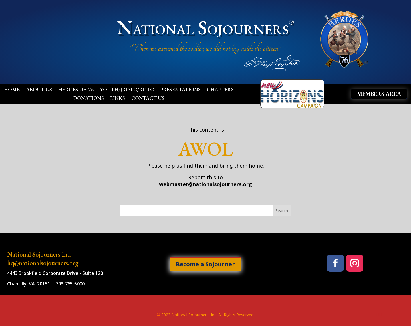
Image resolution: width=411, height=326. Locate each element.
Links (117, 98)
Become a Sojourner (205, 264)
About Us (39, 90)
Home (12, 90)
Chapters (220, 90)
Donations (88, 98)
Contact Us (147, 98)
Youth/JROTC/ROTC (127, 90)
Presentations (180, 90)
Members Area (379, 94)
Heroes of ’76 (76, 90)
